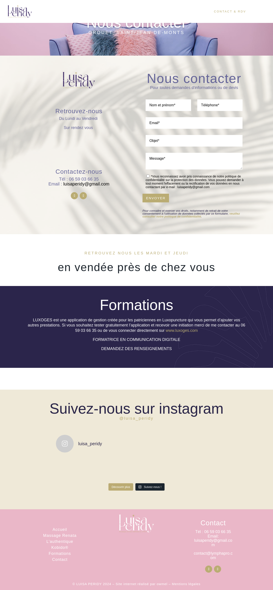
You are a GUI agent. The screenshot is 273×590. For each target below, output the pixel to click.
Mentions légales (186, 584)
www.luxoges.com (182, 330)
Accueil (90, 12)
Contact (59, 559)
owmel (162, 584)
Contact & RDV (230, 12)
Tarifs (166, 12)
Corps (113, 12)
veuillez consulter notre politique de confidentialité (191, 215)
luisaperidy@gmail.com (86, 183)
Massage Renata (60, 535)
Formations (60, 553)
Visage (139, 12)
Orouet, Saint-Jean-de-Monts (136, 32)
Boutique (191, 12)
